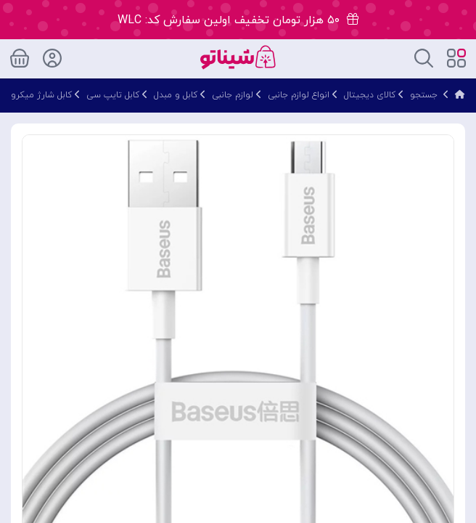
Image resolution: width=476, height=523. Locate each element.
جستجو (424, 95)
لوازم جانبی (232, 95)
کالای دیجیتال (369, 95)
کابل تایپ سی (112, 95)
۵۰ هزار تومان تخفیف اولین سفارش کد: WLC (238, 20)
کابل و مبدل (175, 95)
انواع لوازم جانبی (298, 95)
